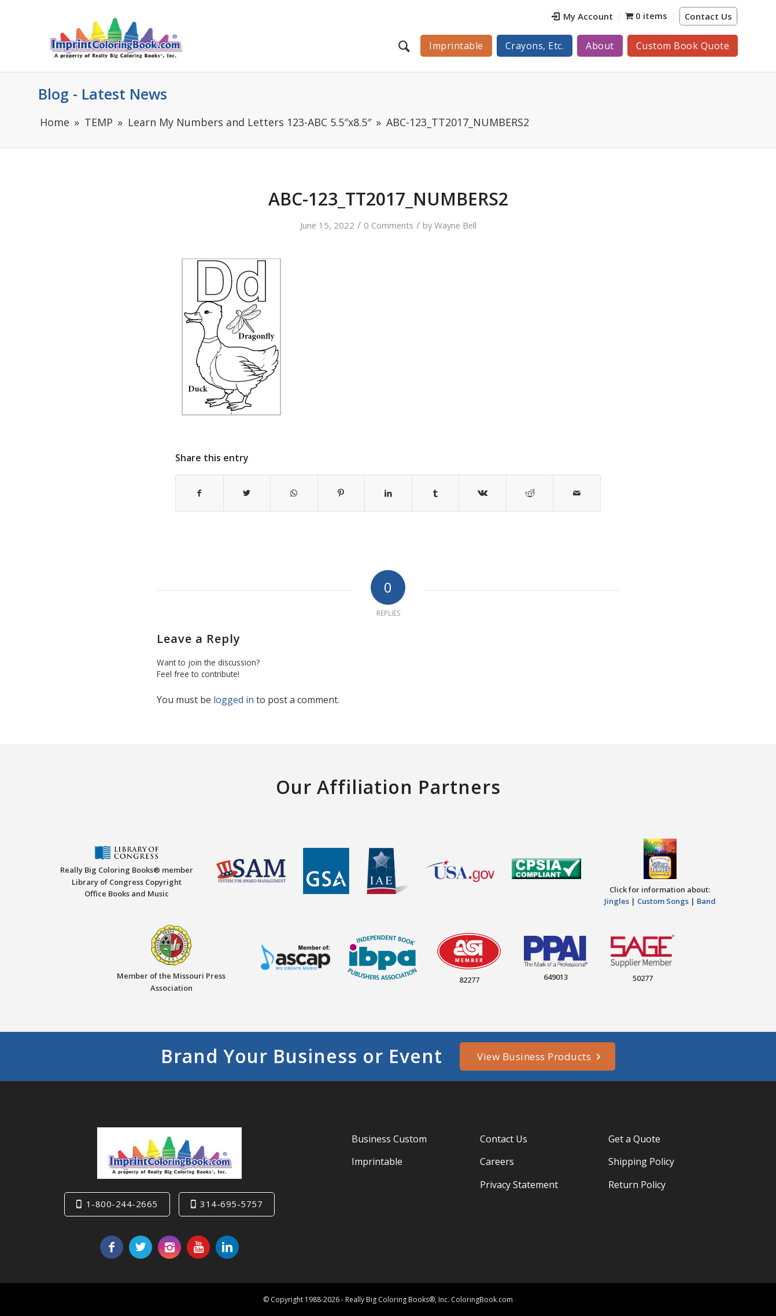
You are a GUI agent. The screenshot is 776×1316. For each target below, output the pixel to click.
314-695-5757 (231, 1204)
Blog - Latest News (102, 94)
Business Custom (389, 1139)
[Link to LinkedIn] (227, 1247)
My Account (582, 16)
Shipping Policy (641, 1161)
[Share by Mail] (576, 493)
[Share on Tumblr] (435, 493)
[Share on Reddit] (530, 493)
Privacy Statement (519, 1184)
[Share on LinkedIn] (388, 493)
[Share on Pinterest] (341, 493)
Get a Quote (634, 1139)
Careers (497, 1161)
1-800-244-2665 (122, 1204)
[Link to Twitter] (140, 1247)
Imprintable (377, 1161)
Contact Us (708, 16)
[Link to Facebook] (111, 1247)
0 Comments (388, 225)
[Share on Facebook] (199, 493)
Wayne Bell (455, 225)
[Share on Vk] (482, 493)
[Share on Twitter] (247, 493)
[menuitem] (582, 17)
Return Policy (637, 1184)
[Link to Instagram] (169, 1247)
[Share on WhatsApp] (294, 493)
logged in (233, 699)
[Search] (405, 46)
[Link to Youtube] (198, 1247)
